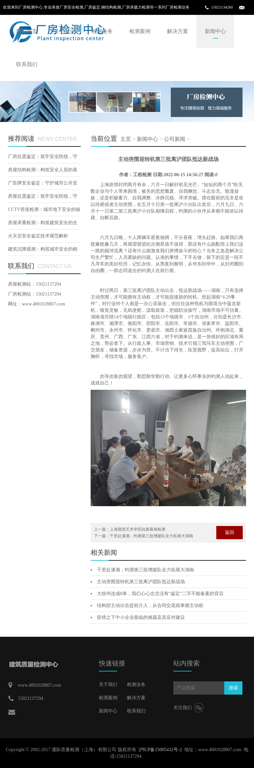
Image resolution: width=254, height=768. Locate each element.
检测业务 (102, 31)
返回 (229, 532)
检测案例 (139, 31)
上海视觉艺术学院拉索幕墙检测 (137, 529)
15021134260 (222, 7)
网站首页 (26, 31)
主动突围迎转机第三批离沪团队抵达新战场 (141, 581)
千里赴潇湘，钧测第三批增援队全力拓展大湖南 (151, 536)
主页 (125, 139)
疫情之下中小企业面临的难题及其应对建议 (141, 617)
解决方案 (177, 31)
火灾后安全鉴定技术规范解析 (38, 235)
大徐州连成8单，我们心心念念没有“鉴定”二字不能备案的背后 (160, 593)
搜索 (233, 687)
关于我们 (64, 31)
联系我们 (26, 64)
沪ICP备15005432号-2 (160, 749)
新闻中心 (215, 31)
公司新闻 (174, 139)
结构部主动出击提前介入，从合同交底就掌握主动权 (150, 605)
